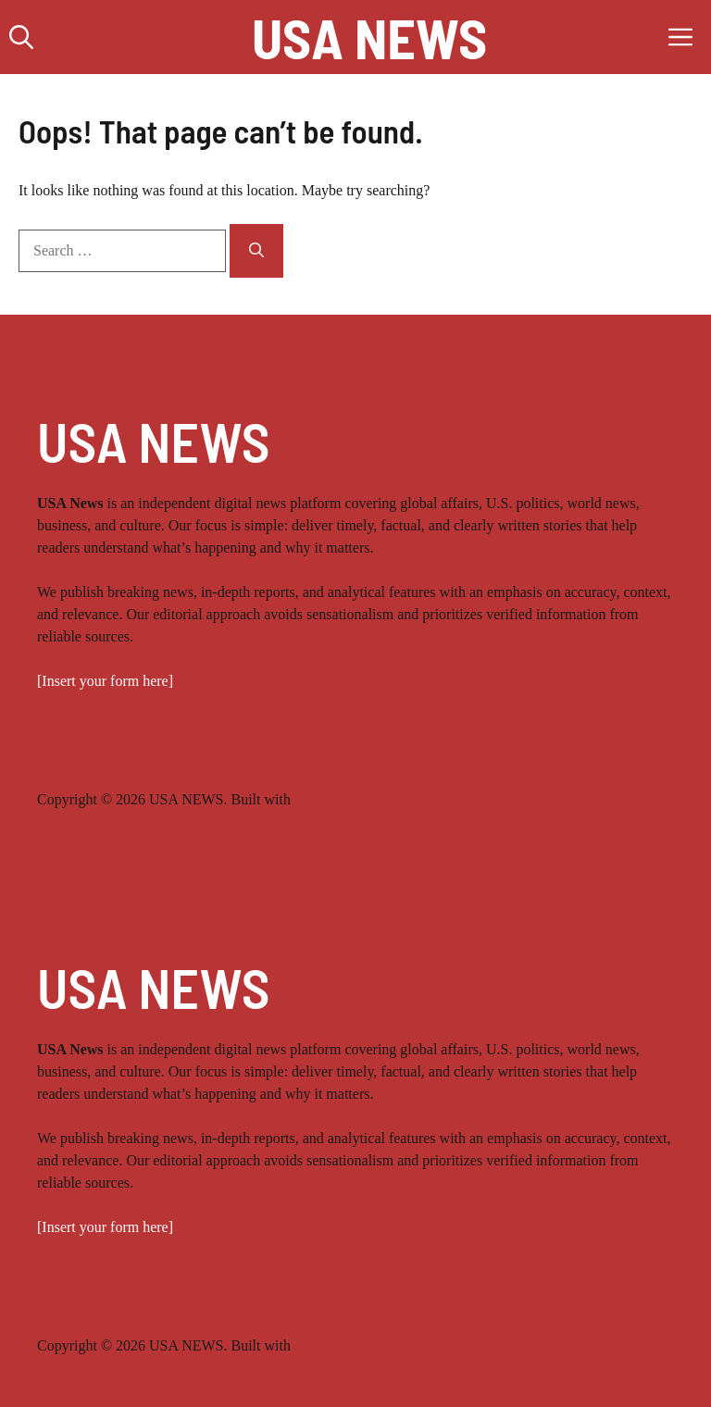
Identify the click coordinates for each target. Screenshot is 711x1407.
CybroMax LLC (342, 799)
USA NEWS (369, 37)
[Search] (256, 251)
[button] (21, 37)
